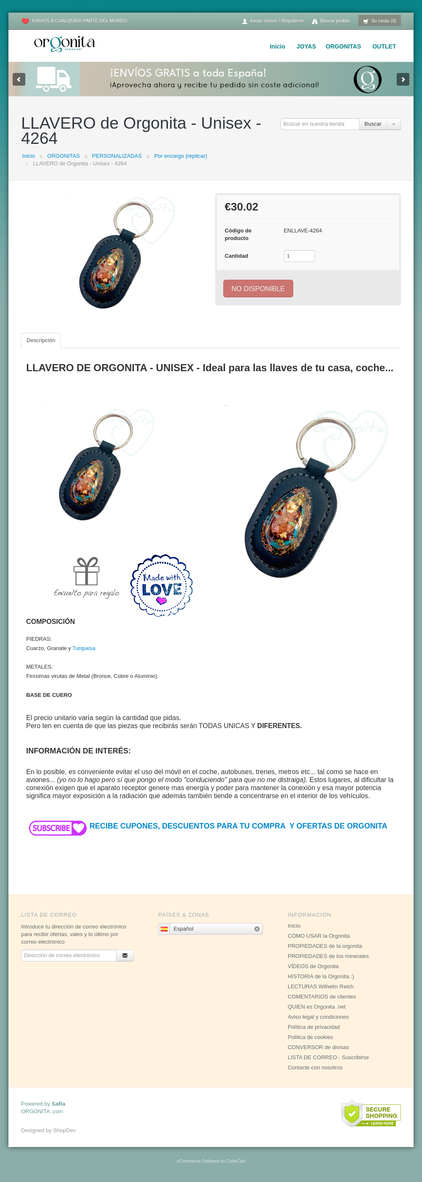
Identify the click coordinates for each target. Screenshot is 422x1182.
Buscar (373, 124)
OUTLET (384, 46)
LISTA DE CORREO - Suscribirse (328, 1057)
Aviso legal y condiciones (318, 1017)
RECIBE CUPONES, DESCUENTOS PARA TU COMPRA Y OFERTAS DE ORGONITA (206, 826)
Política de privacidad (314, 1027)
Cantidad (237, 256)
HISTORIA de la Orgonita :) (321, 976)
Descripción (41, 340)
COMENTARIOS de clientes (322, 996)
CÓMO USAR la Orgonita (319, 936)
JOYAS (306, 46)
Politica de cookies (310, 1037)
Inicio (277, 46)
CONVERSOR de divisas (318, 1047)
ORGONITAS (343, 46)
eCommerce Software (198, 1161)
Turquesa (84, 648)
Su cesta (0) (379, 21)
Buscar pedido (331, 21)
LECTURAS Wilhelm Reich (321, 986)
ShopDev (64, 1130)
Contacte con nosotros (315, 1067)
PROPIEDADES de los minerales (328, 956)
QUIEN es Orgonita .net (317, 1007)
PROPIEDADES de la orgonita (325, 946)
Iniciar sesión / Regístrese (272, 21)
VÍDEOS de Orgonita (313, 966)
